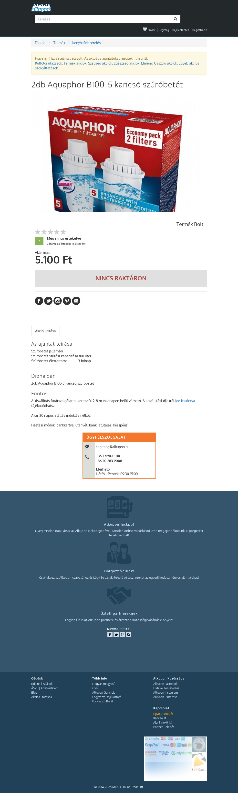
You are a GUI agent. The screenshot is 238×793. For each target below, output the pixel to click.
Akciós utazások (41, 697)
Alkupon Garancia (103, 692)
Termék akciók (75, 63)
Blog (34, 692)
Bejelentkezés (180, 30)
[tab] (45, 331)
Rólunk (35, 684)
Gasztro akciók (165, 63)
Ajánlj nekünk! (162, 722)
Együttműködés (163, 714)
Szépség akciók (100, 63)
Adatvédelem (49, 688)
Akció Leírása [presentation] (45, 331)
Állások (47, 684)
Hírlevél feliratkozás (166, 688)
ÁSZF (34, 688)
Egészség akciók (126, 63)
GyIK (95, 688)
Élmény (146, 63)
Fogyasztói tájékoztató (106, 697)
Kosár (149, 30)
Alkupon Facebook (165, 684)
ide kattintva (185, 401)
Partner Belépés (164, 727)
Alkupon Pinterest (165, 697)
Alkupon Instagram (165, 692)
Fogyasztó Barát (102, 701)
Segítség (164, 30)
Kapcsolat (159, 718)
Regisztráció (199, 30)
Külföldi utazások (48, 63)
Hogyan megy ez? (103, 684)
